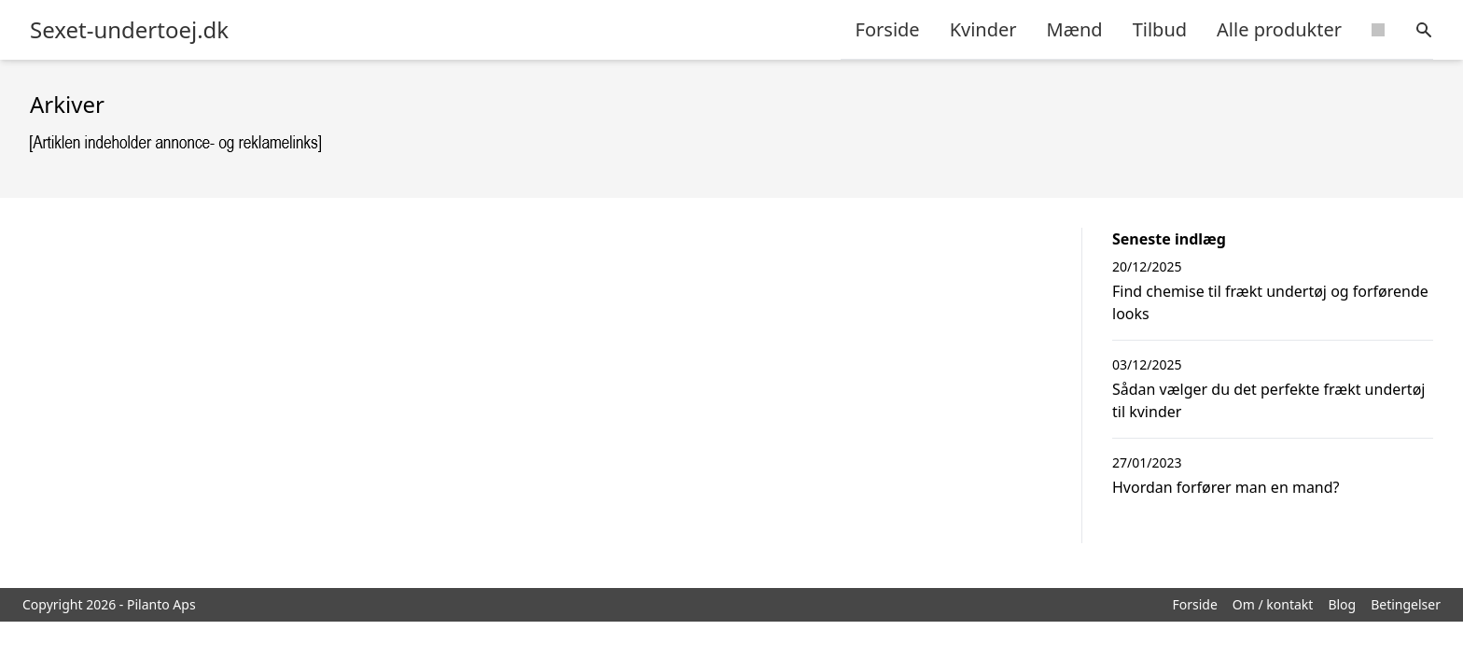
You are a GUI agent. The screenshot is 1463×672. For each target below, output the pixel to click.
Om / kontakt (1273, 604)
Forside (888, 29)
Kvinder (983, 29)
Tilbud (1160, 29)
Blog (1342, 604)
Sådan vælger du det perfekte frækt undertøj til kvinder (1268, 400)
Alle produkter (1279, 29)
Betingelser (1406, 604)
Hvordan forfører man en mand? (1226, 487)
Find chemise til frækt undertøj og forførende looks (1270, 302)
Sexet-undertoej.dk (129, 30)
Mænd (1075, 29)
